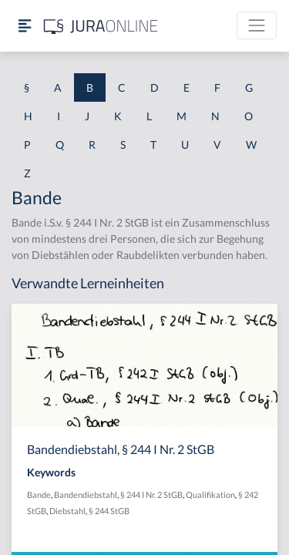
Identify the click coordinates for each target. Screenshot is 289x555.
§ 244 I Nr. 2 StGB (151, 494)
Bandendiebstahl (85, 494)
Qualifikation (210, 494)
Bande (39, 494)
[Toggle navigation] (257, 25)
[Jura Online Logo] (101, 25)
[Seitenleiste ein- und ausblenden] (24, 25)
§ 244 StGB (109, 511)
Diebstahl (67, 511)
